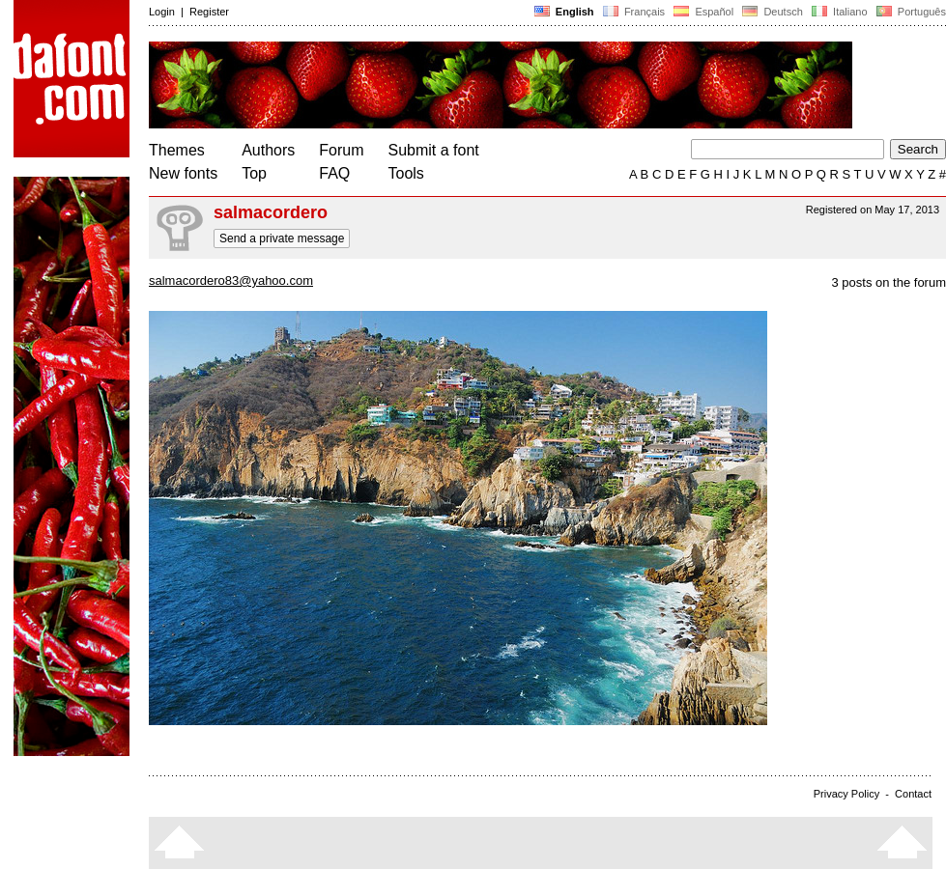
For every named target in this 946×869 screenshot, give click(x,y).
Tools (406, 173)
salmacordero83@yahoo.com (231, 280)
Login (162, 11)
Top (254, 173)
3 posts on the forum (888, 282)
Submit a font (433, 150)
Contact (913, 793)
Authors (268, 150)
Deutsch (772, 11)
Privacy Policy (846, 793)
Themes (177, 150)
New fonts (183, 173)
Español (703, 11)
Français (634, 11)
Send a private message (281, 238)
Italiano (840, 11)
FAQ (334, 173)
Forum (341, 150)
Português (910, 11)
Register (209, 11)
